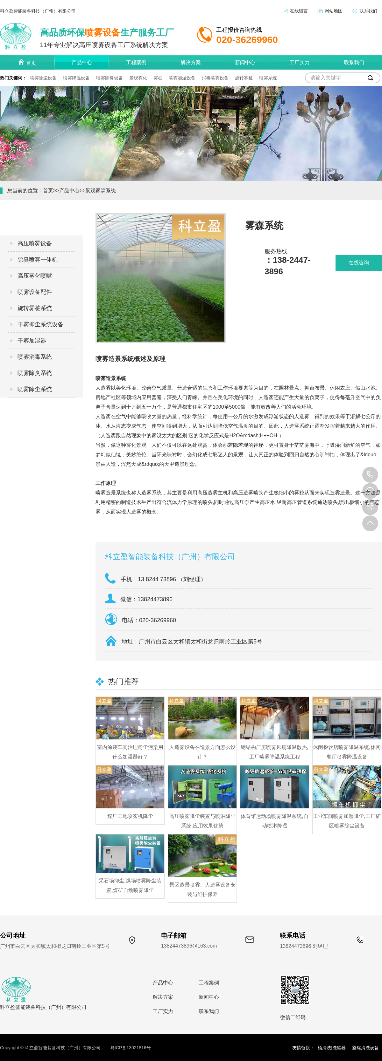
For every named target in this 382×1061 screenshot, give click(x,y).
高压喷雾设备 (35, 243)
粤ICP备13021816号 (130, 1047)
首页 (48, 190)
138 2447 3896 (370, 475)
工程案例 (209, 982)
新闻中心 (209, 997)
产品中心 (69, 190)
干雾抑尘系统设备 (40, 324)
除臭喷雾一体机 (38, 259)
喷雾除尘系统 (35, 389)
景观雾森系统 (100, 190)
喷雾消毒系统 (35, 357)
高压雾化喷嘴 (35, 276)
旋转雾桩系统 (35, 308)
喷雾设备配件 (35, 292)
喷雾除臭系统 (35, 373)
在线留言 (299, 10)
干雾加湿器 (32, 340)
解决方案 (163, 997)
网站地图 (334, 10)
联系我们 (368, 10)
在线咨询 (359, 262)
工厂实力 (163, 1011)
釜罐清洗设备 (365, 1047)
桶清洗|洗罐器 (332, 1047)
